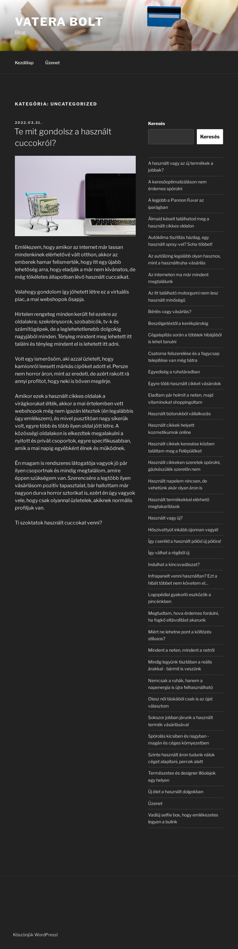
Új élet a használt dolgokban (175, 791)
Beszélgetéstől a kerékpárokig (178, 323)
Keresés (156, 123)
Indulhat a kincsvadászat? (174, 564)
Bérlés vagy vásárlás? (169, 311)
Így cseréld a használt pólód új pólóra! (184, 541)
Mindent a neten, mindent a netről (181, 650)
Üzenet (52, 62)
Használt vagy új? (165, 517)
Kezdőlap (24, 62)
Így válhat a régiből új (168, 552)
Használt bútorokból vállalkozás (179, 413)
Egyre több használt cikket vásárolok (184, 383)
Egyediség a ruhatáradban (174, 371)
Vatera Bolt (59, 22)
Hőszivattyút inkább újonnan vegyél (183, 529)
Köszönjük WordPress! (35, 934)
